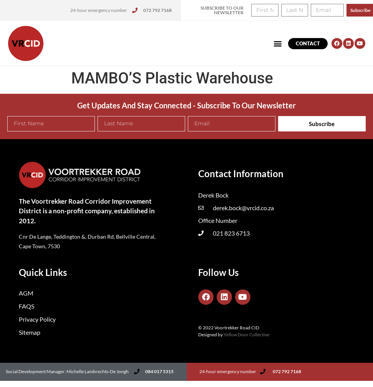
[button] (278, 43)
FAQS (26, 306)
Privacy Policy (37, 319)
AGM (26, 293)
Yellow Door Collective (246, 334)
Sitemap (29, 332)
